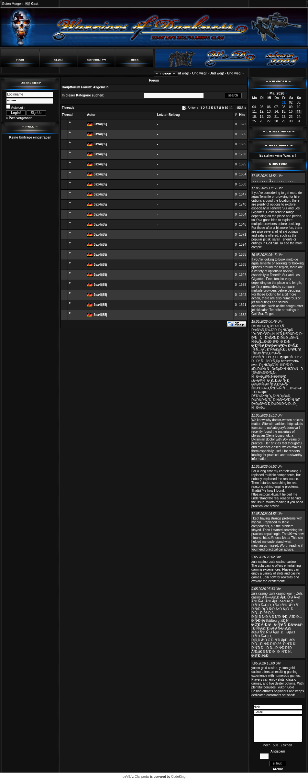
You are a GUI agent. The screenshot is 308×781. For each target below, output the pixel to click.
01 (283, 102)
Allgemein (101, 87)
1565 (239, 108)
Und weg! (184, 73)
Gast (34, 4)
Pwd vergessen (20, 118)
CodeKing (178, 776)
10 (226, 108)
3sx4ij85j (100, 124)
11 (231, 108)
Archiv (278, 769)
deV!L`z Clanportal (136, 776)
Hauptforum (71, 87)
